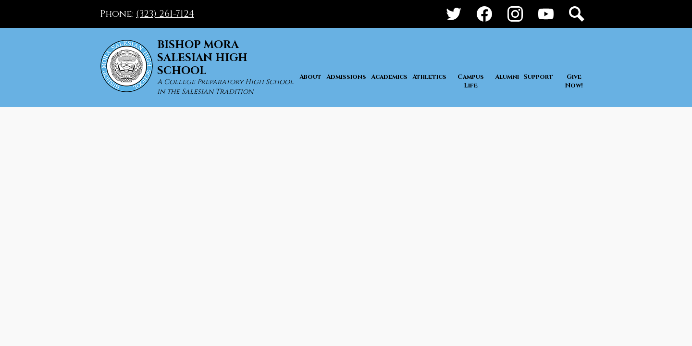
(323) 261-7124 (165, 14)
